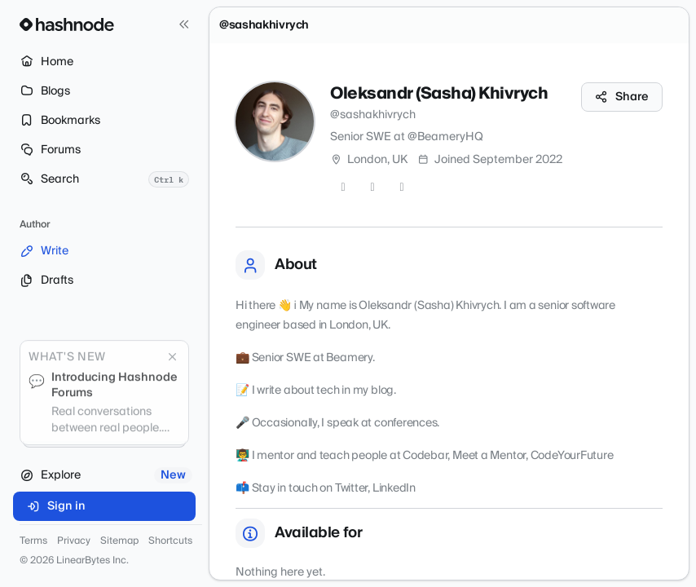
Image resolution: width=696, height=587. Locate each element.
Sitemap (119, 541)
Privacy (73, 541)
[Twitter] (343, 187)
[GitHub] (372, 187)
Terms (33, 541)
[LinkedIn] (402, 187)
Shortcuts (170, 541)
